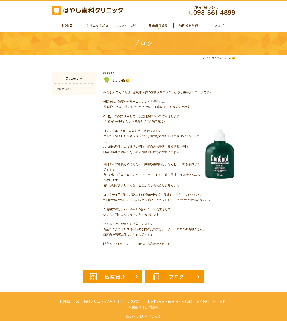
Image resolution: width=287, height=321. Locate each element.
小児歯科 (219, 301)
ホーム (205, 58)
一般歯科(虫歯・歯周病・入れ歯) (168, 301)
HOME (67, 25)
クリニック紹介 (97, 25)
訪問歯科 (152, 307)
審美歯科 (135, 307)
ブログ (219, 25)
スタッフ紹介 (128, 25)
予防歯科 (202, 301)
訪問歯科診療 (188, 25)
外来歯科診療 (158, 25)
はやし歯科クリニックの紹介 (95, 301)
